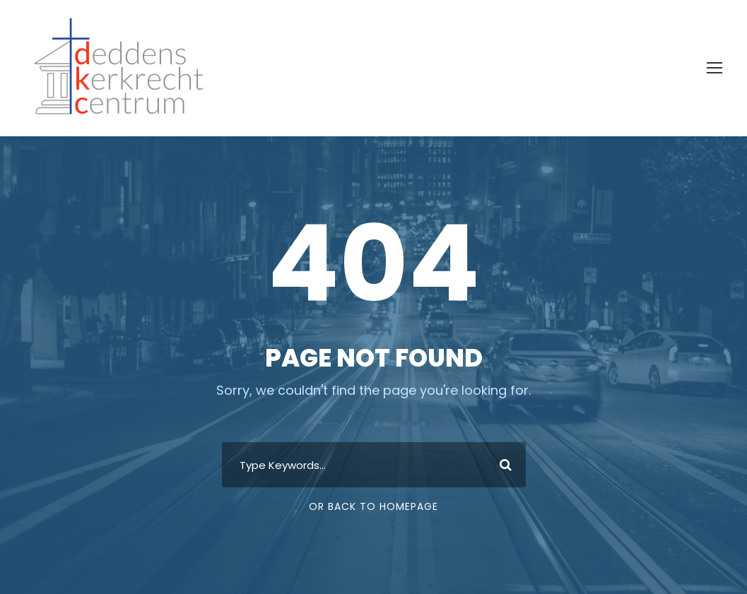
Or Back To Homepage (373, 506)
